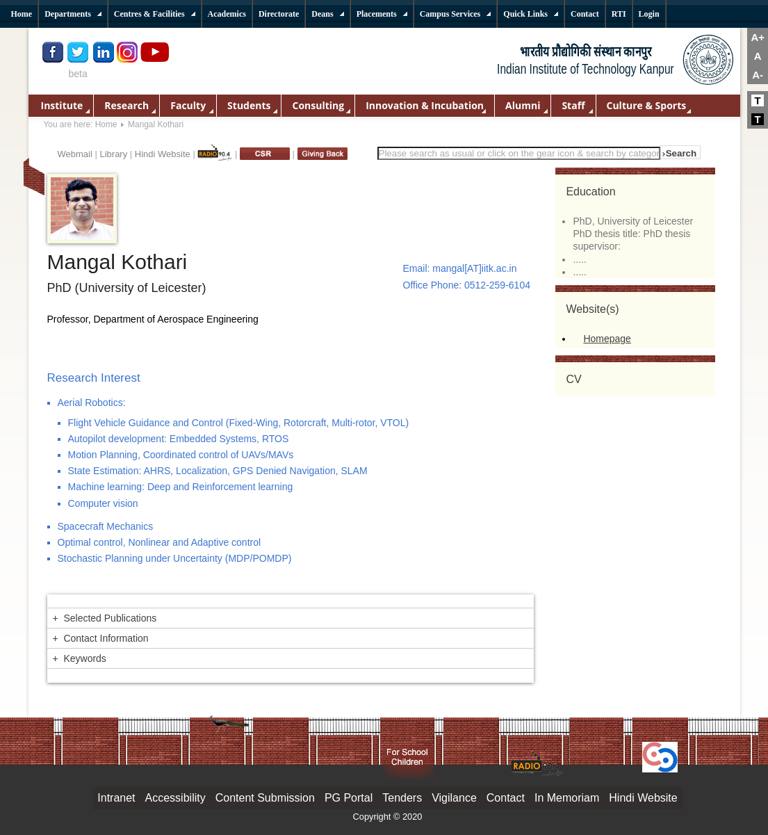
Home (106, 124)
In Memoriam (566, 798)
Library (113, 154)
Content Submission (265, 798)
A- (757, 75)
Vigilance (454, 798)
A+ (758, 37)
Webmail (75, 154)
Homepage (607, 338)
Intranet (116, 798)
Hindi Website (162, 154)
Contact (506, 798)
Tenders (402, 798)
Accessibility (175, 798)
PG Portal (349, 798)
